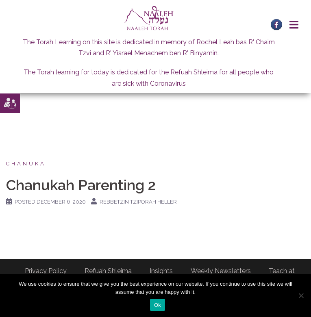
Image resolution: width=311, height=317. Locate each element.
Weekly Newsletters (221, 271)
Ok (157, 305)
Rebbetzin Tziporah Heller (138, 202)
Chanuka (26, 164)
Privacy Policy (46, 271)
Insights (161, 271)
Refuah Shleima (108, 271)
